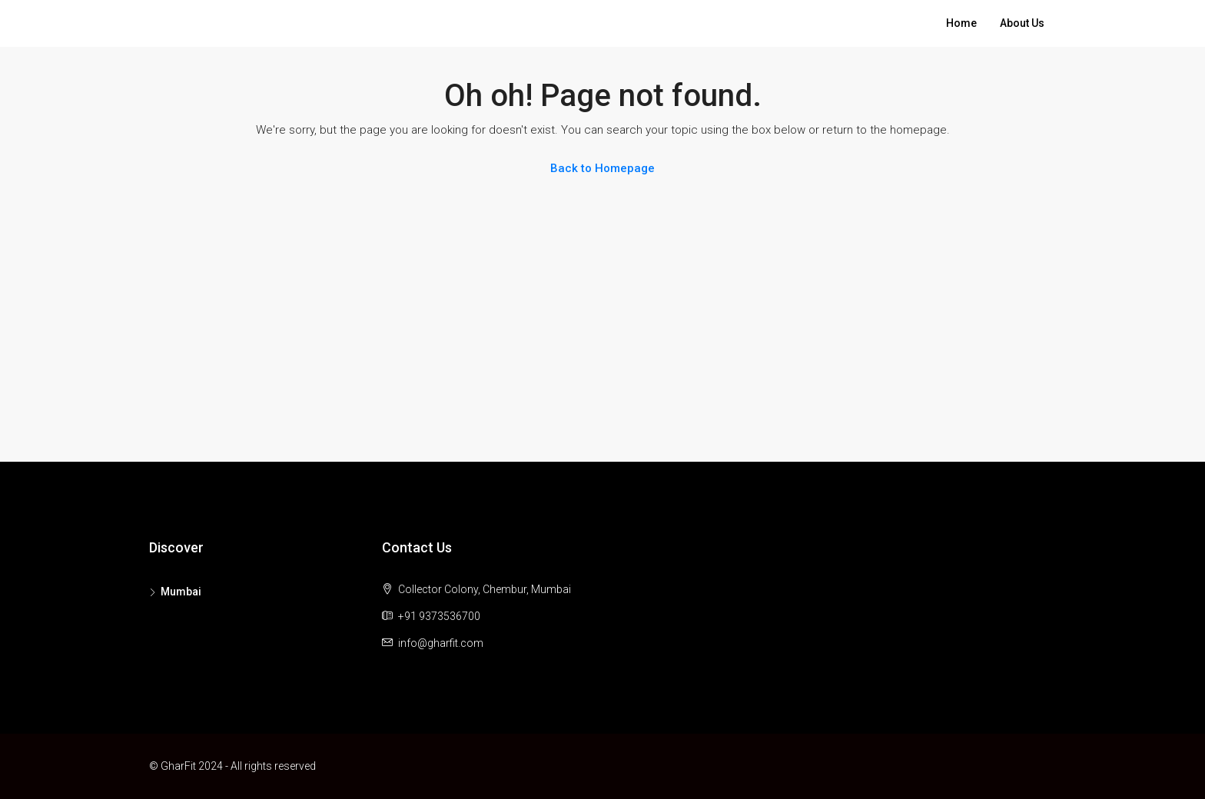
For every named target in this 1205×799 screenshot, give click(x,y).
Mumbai (181, 591)
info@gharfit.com (440, 643)
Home (961, 23)
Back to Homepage (602, 168)
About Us (1022, 23)
